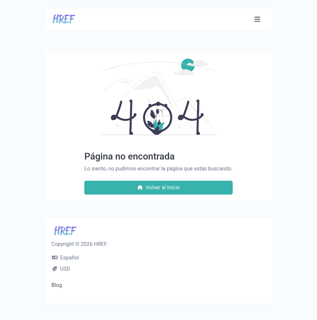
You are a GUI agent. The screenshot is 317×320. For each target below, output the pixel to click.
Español (65, 257)
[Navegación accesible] (257, 19)
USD (61, 269)
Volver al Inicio (158, 187)
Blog (57, 285)
